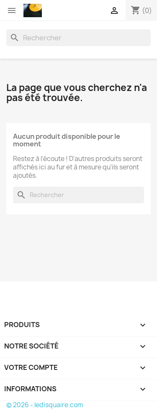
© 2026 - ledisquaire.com (44, 404)
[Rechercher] (78, 37)
